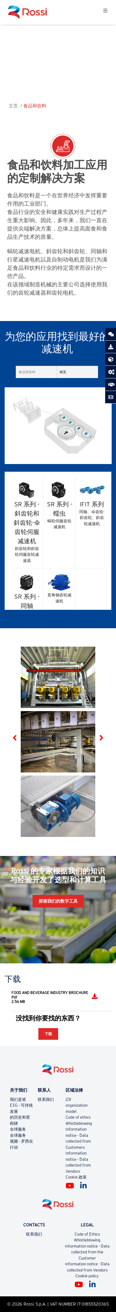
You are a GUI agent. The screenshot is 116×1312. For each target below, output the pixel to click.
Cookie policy (87, 1276)
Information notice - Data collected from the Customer (87, 1252)
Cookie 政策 (76, 1177)
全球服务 (18, 1129)
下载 (48, 1034)
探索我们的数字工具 (58, 901)
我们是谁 (18, 1099)
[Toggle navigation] (105, 12)
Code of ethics (78, 1117)
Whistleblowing (79, 1123)
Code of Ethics (87, 1234)
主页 (13, 105)
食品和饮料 (34, 105)
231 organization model (77, 1105)
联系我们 (46, 1099)
